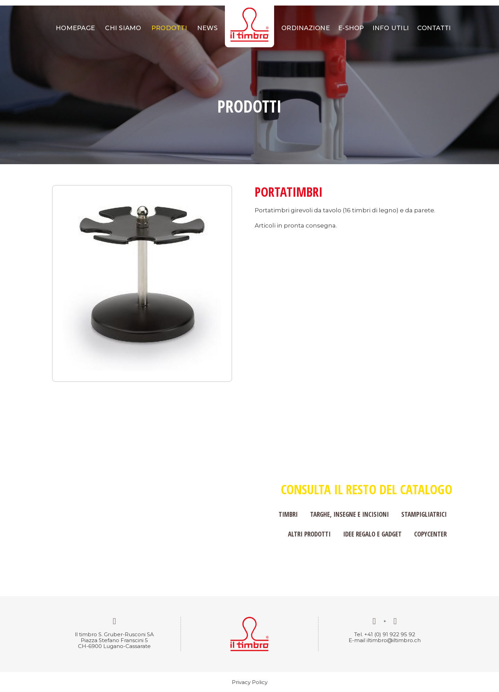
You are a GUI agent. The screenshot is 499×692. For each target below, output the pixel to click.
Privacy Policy (250, 682)
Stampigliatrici (424, 514)
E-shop (351, 28)
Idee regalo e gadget (372, 534)
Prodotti (169, 28)
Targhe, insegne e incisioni (349, 514)
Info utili (391, 28)
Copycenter (430, 534)
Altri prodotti (309, 534)
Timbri (288, 514)
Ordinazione (305, 28)
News (207, 28)
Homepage (75, 28)
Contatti (434, 28)
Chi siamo (123, 28)
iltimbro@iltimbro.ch (394, 640)
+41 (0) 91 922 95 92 (389, 634)
